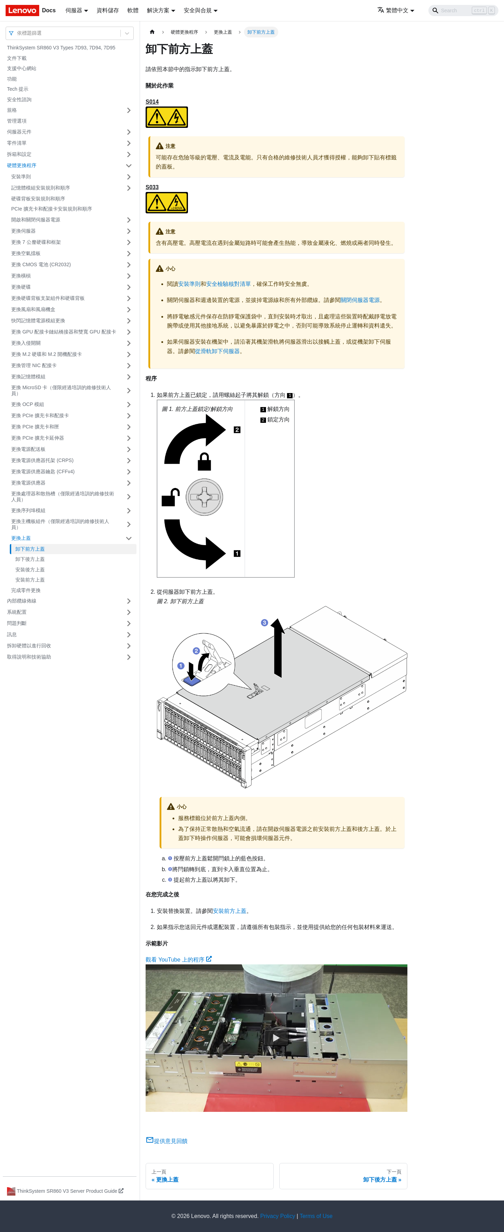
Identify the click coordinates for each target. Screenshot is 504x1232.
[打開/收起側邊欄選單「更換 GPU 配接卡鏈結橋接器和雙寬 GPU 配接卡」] (128, 332)
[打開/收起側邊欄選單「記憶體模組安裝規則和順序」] (128, 188)
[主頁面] (152, 32)
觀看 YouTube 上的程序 (179, 960)
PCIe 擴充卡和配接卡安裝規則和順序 (51, 209)
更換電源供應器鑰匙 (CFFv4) (43, 471)
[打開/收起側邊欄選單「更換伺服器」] (128, 231)
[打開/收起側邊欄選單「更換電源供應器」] (128, 483)
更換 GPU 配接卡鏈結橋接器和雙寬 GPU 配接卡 (63, 332)
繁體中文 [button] (392, 10)
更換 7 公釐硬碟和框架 (36, 242)
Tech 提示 (17, 89)
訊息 (12, 634)
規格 (12, 110)
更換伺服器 (23, 231)
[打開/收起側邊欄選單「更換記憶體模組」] (128, 377)
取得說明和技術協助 (29, 657)
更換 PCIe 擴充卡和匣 (35, 426)
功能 (12, 79)
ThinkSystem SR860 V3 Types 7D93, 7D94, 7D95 (61, 47)
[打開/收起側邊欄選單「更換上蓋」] (128, 538)
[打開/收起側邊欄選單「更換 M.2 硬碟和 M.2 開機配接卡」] (128, 354)
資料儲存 (108, 10)
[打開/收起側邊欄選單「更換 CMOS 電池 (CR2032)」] (128, 264)
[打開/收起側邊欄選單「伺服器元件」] (128, 132)
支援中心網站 (21, 68)
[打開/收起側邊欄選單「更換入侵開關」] (128, 343)
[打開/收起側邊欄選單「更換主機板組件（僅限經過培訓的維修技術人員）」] (128, 524)
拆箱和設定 (19, 154)
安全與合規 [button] (198, 10)
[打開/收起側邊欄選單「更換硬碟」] (128, 287)
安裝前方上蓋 (30, 580)
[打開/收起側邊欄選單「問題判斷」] (128, 623)
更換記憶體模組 (28, 376)
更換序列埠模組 (28, 510)
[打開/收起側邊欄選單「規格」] (128, 110)
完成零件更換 (26, 590)
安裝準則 (21, 176)
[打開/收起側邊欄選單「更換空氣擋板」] (128, 253)
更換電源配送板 (28, 449)
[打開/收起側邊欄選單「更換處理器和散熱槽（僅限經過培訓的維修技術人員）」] (128, 497)
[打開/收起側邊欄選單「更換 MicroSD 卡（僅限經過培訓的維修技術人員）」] (128, 391)
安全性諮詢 (19, 99)
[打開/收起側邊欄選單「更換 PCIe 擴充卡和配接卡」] (128, 415)
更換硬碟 (21, 287)
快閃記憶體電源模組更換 (38, 320)
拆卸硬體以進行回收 (29, 645)
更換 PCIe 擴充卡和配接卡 (40, 415)
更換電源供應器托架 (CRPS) (42, 460)
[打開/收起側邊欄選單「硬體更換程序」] (128, 165)
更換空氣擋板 (26, 253)
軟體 (133, 10)
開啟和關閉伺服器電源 (35, 219)
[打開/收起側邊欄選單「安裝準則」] (128, 177)
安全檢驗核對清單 (228, 284)
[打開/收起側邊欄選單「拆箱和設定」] (128, 154)
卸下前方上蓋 (30, 549)
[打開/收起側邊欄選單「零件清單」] (128, 143)
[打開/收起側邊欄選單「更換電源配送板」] (128, 449)
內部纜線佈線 (21, 601)
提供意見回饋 (167, 1141)
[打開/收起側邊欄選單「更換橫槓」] (128, 276)
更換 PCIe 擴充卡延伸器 (37, 438)
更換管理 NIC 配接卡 (34, 365)
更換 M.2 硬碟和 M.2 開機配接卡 (46, 354)
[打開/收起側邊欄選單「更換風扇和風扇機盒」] (128, 309)
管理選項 (17, 121)
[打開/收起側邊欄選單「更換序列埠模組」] (128, 510)
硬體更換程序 (21, 165)
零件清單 (17, 143)
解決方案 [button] (158, 10)
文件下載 (17, 58)
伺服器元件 (19, 132)
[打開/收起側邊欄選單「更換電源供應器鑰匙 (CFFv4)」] (128, 471)
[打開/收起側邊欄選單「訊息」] (128, 634)
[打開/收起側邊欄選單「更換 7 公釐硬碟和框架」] (128, 242)
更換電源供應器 (28, 483)
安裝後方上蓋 (30, 569)
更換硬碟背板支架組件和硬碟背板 (48, 298)
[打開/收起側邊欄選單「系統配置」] (128, 612)
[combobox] (18, 33)
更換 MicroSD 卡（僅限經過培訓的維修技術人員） (61, 391)
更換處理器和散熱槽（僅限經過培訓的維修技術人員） (62, 497)
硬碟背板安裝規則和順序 (38, 198)
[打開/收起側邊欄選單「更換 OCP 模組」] (128, 404)
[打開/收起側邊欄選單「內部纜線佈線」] (128, 601)
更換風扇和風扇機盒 (33, 309)
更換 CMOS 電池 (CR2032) (41, 264)
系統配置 (17, 612)
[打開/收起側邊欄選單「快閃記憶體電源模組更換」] (128, 320)
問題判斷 (17, 623)
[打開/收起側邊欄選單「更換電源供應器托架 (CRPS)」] (128, 460)
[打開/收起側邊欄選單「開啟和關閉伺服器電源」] (128, 220)
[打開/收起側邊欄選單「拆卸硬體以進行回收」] (128, 646)
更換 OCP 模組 (27, 404)
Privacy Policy (277, 1216)
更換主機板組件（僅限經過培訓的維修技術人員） (60, 524)
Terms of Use (316, 1216)
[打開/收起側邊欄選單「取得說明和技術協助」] (128, 657)
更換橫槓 (21, 275)
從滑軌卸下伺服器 (217, 351)
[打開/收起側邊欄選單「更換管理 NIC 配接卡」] (128, 365)
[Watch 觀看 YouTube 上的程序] (276, 1038)
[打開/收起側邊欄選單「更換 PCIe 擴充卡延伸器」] (128, 438)
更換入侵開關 (26, 343)
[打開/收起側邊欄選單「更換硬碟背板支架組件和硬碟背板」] (128, 298)
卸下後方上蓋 (30, 559)
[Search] (463, 10)
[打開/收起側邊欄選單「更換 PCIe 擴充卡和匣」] (128, 427)
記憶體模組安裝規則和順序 (40, 188)
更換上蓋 (21, 538)
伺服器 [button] (73, 10)
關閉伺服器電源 (360, 300)
